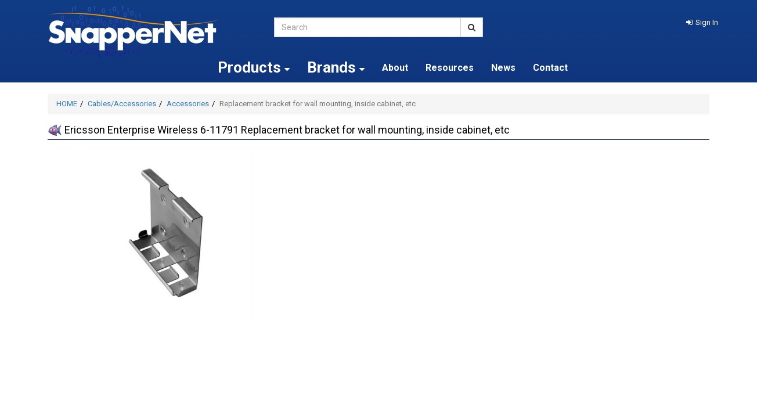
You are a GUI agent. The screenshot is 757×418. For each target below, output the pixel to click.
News (503, 67)
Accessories (188, 103)
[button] (702, 22)
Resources (450, 67)
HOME (66, 103)
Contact (550, 67)
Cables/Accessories (122, 103)
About (395, 67)
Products (254, 67)
